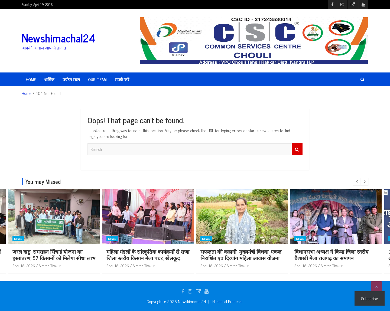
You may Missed (43, 181)
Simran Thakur (45, 265)
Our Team (97, 79)
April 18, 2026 (19, 265)
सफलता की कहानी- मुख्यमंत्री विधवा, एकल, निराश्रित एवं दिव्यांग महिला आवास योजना (331, 254)
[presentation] (356, 182)
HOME (31, 79)
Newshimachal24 (59, 38)
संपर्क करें (122, 79)
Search (297, 149)
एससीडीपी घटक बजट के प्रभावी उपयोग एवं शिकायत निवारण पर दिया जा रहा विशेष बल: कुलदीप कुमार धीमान (49, 258)
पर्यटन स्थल (71, 79)
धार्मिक (49, 79)
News (13, 238)
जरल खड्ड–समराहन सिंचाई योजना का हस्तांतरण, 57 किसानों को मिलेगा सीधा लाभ (143, 254)
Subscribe (369, 298)
